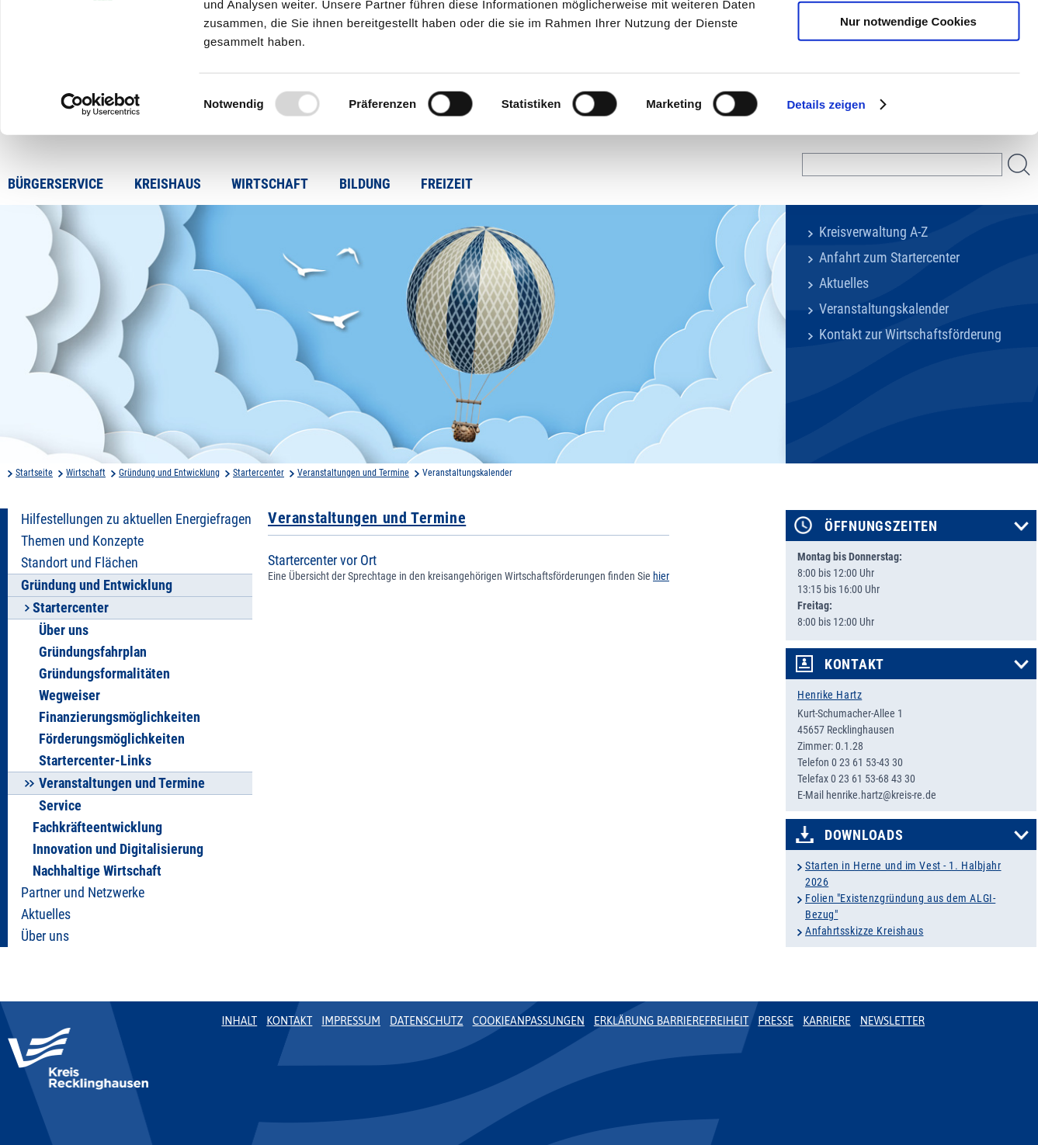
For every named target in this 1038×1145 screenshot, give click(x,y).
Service (60, 806)
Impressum (350, 1021)
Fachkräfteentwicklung (97, 827)
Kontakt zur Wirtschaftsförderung (910, 334)
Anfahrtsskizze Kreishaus (864, 931)
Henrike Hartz (829, 695)
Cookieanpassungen (529, 1021)
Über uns (64, 630)
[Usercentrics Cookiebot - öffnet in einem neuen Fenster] (100, 212)
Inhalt (239, 1021)
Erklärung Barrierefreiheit (671, 1021)
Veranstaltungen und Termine (353, 472)
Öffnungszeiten (881, 526)
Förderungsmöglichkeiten (112, 739)
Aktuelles (844, 283)
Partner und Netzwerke (82, 892)
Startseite (34, 472)
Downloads (863, 835)
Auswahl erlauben (908, 84)
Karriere (827, 1021)
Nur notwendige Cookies (908, 129)
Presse (775, 1021)
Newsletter (892, 1021)
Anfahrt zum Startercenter (889, 257)
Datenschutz (426, 1021)
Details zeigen (825, 212)
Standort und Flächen (79, 563)
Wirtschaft (86, 472)
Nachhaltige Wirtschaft (97, 871)
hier (661, 576)
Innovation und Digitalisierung (118, 849)
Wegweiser (69, 695)
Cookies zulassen (908, 38)
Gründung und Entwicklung (169, 472)
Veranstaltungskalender (884, 309)
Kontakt (854, 664)
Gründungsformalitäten (104, 674)
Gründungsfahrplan (93, 652)
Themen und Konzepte (82, 541)
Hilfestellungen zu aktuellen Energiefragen (136, 519)
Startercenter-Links (95, 761)
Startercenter (258, 472)
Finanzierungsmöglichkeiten (119, 717)
